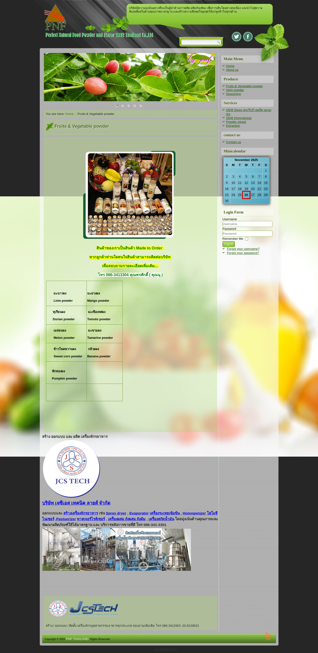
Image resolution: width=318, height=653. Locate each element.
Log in (228, 244)
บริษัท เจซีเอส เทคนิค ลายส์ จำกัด (76, 503)
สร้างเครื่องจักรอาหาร (80, 513)
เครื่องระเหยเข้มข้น (165, 513)
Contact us (233, 142)
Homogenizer (194, 513)
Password (229, 229)
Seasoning (233, 94)
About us (232, 70)
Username (230, 219)
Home (69, 114)
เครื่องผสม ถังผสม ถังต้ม (126, 519)
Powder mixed (236, 122)
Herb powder (235, 90)
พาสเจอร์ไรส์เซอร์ (91, 519)
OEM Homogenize (239, 118)
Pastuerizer (66, 519)
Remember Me (233, 238)
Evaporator (139, 513)
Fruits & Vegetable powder (244, 86)
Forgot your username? (243, 249)
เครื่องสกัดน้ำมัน (161, 519)
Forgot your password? (243, 253)
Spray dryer (116, 513)
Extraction (233, 125)
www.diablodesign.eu (165, 649)
